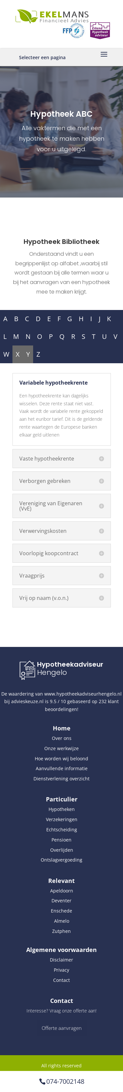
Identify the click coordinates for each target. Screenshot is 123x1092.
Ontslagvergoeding (61, 860)
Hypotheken (62, 809)
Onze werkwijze (61, 748)
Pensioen (61, 840)
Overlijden (61, 850)
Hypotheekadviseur (70, 664)
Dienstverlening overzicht (61, 778)
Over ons (62, 738)
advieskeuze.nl (27, 701)
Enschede (61, 911)
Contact (61, 980)
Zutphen (61, 931)
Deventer (61, 900)
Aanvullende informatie (62, 768)
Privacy (61, 970)
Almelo (61, 921)
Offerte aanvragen (62, 1028)
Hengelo (52, 672)
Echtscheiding (61, 829)
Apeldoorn (61, 891)
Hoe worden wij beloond (61, 758)
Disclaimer (61, 960)
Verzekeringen (61, 819)
